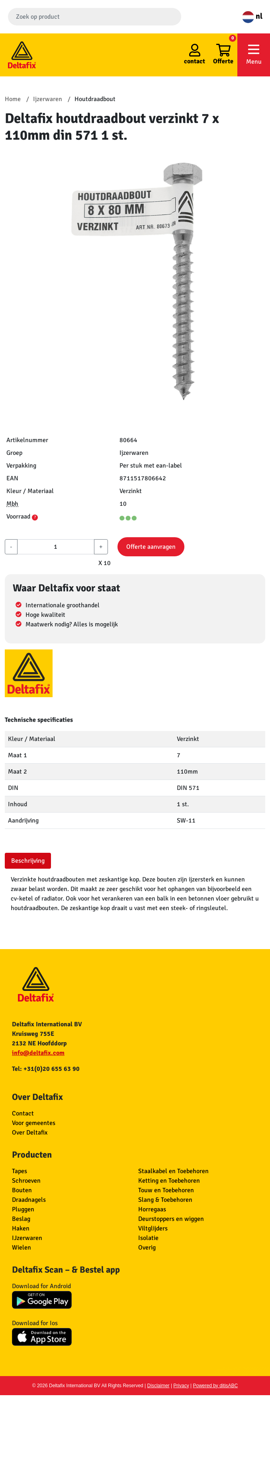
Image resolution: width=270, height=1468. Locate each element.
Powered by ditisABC (215, 1385)
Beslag (21, 1219)
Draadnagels (29, 1200)
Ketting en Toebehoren (169, 1181)
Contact (23, 1113)
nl (252, 16)
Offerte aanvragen (151, 547)
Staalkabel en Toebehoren (173, 1171)
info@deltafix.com (38, 1053)
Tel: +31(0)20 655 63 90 (46, 1069)
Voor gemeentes (33, 1123)
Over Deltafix (29, 1133)
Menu (254, 54)
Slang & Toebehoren (165, 1200)
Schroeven (26, 1181)
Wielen (21, 1248)
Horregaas (152, 1209)
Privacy (181, 1385)
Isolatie (148, 1238)
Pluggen (23, 1209)
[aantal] (55, 546)
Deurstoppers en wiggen (171, 1219)
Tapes (19, 1171)
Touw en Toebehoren (166, 1190)
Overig (147, 1248)
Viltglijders (153, 1228)
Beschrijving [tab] (28, 861)
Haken (20, 1228)
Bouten (22, 1190)
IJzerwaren (27, 1238)
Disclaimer (158, 1385)
